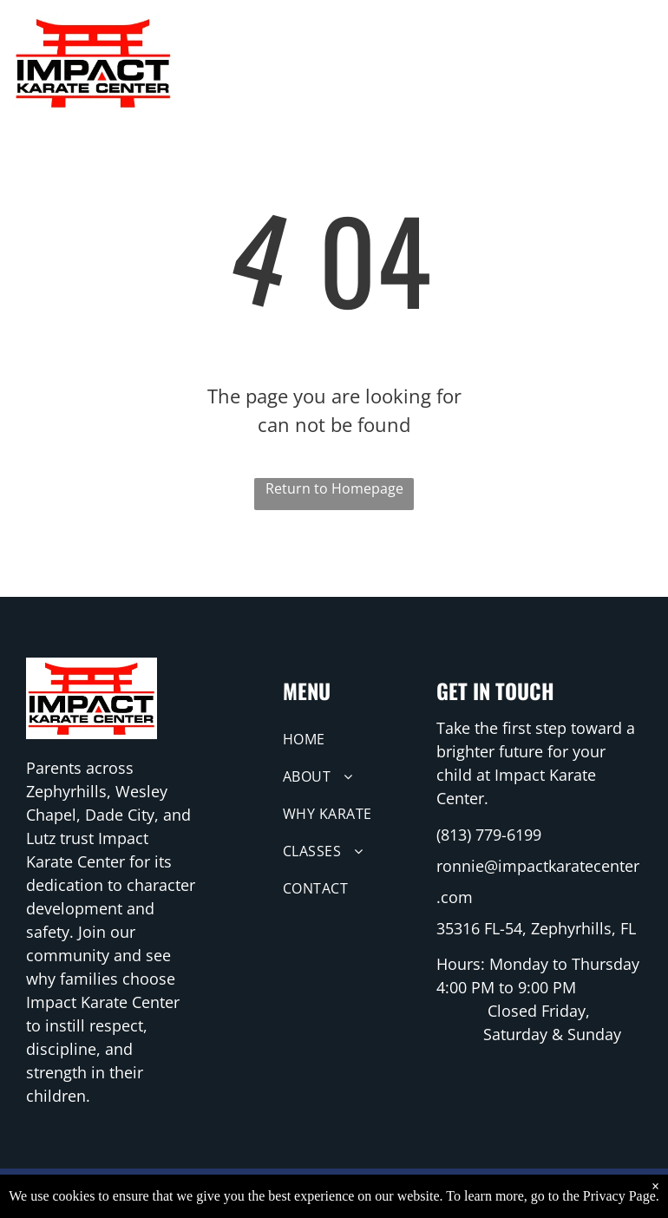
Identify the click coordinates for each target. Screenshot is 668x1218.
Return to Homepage (334, 488)
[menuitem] (241, 56)
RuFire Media (460, 1193)
